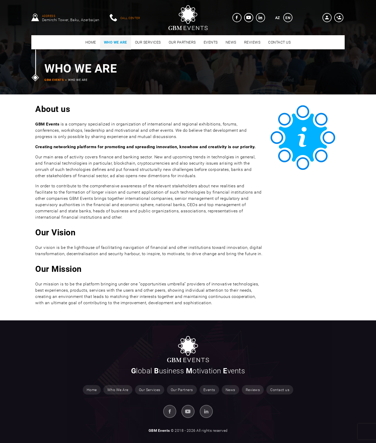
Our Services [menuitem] (149, 390)
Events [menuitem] (209, 390)
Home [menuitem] (92, 390)
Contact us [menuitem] (279, 390)
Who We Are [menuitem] (117, 390)
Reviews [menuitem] (253, 390)
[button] (327, 17)
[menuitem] (237, 17)
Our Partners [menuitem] (182, 390)
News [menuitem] (230, 390)
